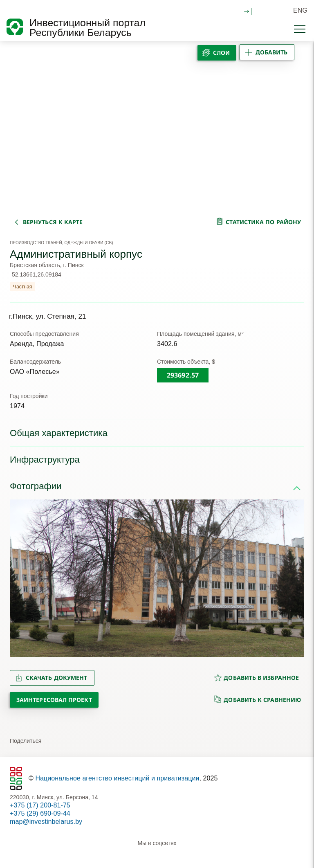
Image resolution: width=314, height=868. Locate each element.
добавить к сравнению (257, 699)
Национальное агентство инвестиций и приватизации (117, 778)
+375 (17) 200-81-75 (40, 805)
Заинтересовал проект (54, 700)
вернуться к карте (53, 222)
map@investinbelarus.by (46, 821)
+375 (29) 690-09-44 (40, 813)
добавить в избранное (256, 677)
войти (247, 11)
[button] (19, 578)
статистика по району (263, 222)
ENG (300, 10)
